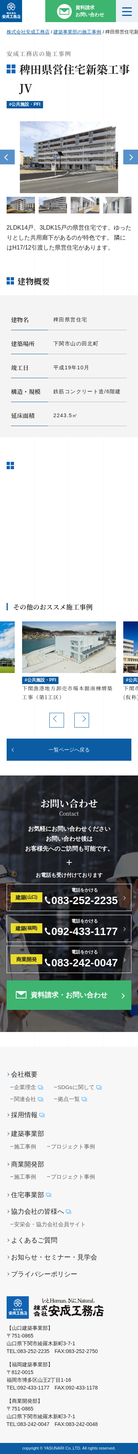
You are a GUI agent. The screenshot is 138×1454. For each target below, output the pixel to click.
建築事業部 (27, 1133)
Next (130, 157)
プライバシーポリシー (44, 1274)
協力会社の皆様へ (41, 1212)
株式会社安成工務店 (28, 32)
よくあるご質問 (34, 1240)
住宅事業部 (31, 1195)
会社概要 (24, 1074)
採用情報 (28, 1115)
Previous (7, 157)
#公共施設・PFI (24, 104)
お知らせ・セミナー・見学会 (54, 1257)
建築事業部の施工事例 (77, 32)
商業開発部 (27, 1164)
